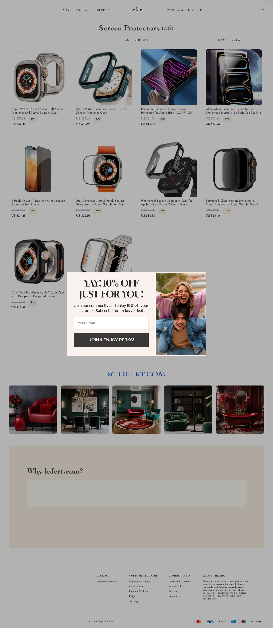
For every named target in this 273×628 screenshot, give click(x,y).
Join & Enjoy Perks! (111, 340)
